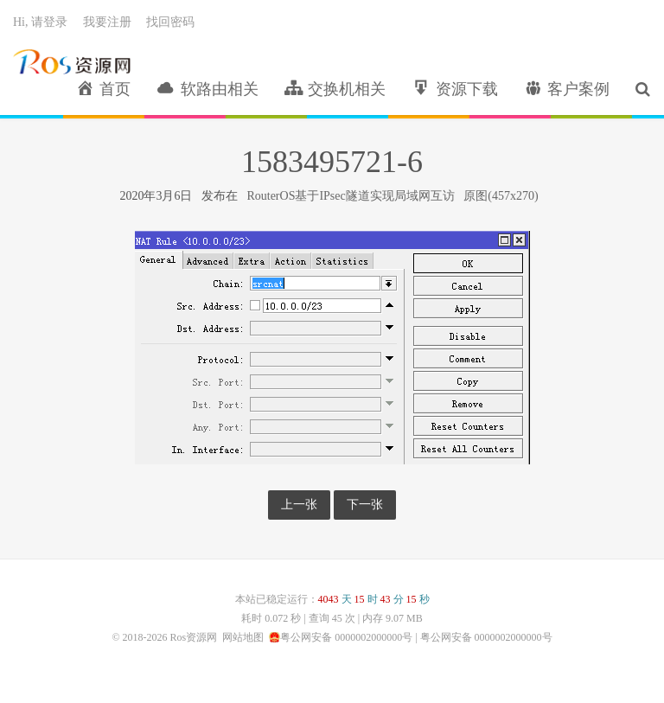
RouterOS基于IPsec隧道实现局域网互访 (350, 195)
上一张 (299, 504)
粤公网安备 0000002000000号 (346, 637)
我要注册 (107, 22)
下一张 (365, 504)
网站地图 (243, 637)
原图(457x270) (500, 195)
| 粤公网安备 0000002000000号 (482, 637)
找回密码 (170, 22)
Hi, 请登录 (40, 22)
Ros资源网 (72, 61)
